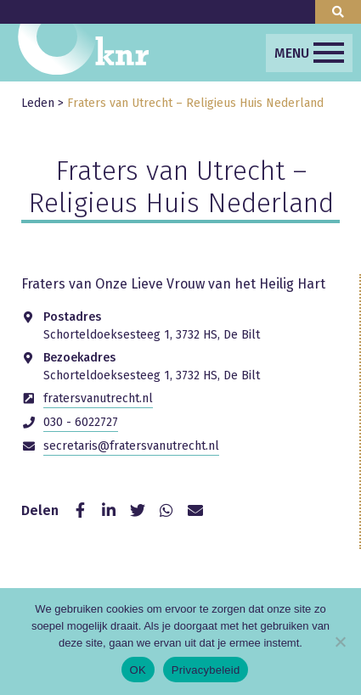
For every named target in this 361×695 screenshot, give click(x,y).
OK (138, 670)
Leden (37, 103)
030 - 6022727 (80, 422)
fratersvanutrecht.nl (98, 398)
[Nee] (339, 641)
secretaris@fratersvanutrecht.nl (131, 446)
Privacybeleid (206, 670)
